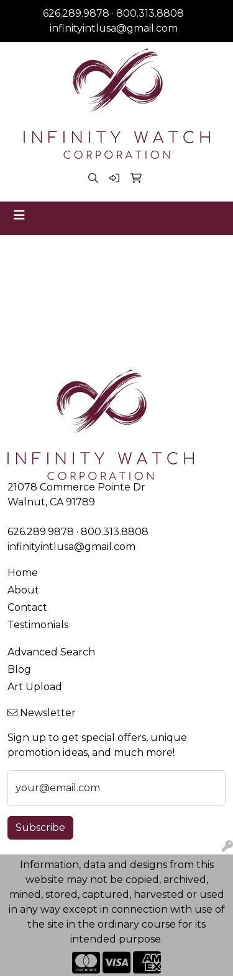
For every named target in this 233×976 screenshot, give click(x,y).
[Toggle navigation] (19, 215)
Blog (19, 669)
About (23, 590)
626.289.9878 (76, 13)
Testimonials (37, 625)
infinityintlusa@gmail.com (114, 28)
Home (22, 573)
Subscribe (40, 827)
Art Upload (34, 687)
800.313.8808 (150, 13)
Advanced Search (51, 652)
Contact (27, 607)
